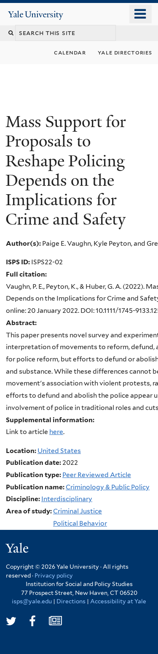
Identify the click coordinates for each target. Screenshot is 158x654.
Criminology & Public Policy (108, 487)
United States (59, 451)
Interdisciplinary (66, 499)
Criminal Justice (77, 511)
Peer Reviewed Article (96, 475)
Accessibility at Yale (118, 601)
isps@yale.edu (32, 601)
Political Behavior (80, 523)
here (56, 432)
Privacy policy (54, 575)
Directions (71, 601)
